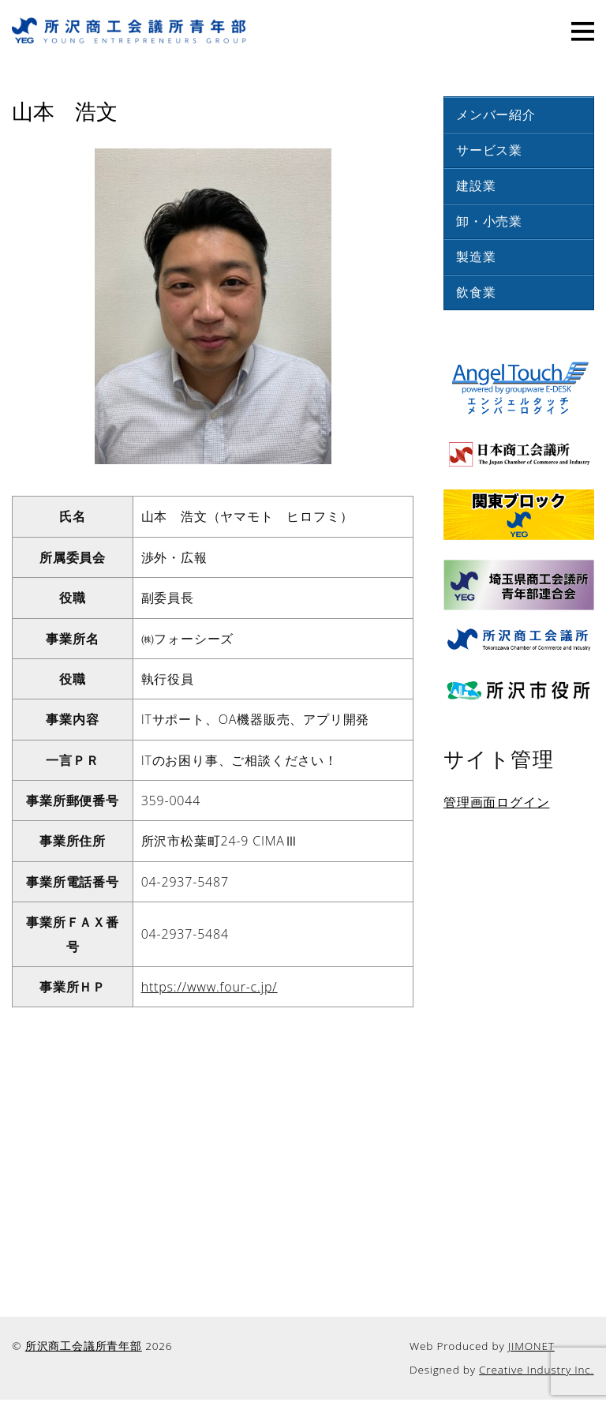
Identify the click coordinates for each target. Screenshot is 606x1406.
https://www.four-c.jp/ (209, 986)
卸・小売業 (489, 221)
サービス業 (489, 150)
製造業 (476, 256)
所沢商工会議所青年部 (83, 1345)
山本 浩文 (64, 110)
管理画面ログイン (496, 802)
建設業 (476, 185)
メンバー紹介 (496, 114)
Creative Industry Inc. (536, 1369)
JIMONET (531, 1345)
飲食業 (476, 292)
